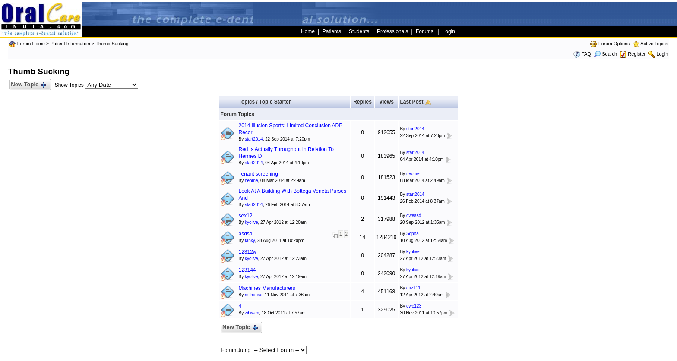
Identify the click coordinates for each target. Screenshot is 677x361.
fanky (250, 240)
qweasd (413, 215)
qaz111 (413, 288)
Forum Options (614, 43)
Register (636, 54)
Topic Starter (275, 102)
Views (386, 102)
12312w (247, 252)
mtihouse (254, 294)
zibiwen (252, 313)
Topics (246, 102)
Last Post (411, 102)
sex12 (245, 216)
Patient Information (70, 43)
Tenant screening (258, 174)
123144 (247, 270)
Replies (362, 102)
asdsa (245, 234)
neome (251, 180)
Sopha (412, 233)
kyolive (251, 222)
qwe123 (413, 306)
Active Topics (654, 43)
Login (662, 54)
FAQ (586, 54)
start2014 (254, 139)
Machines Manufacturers (266, 288)
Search (605, 54)
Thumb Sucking (111, 43)
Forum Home (31, 43)
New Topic (28, 84)
